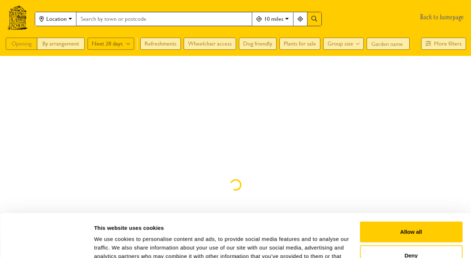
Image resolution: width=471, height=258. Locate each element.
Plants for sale (300, 43)
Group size (343, 43)
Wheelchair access (210, 43)
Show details (110, 244)
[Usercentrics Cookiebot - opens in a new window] (46, 244)
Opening (21, 43)
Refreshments (160, 43)
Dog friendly (257, 43)
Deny (411, 214)
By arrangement (60, 43)
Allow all (411, 191)
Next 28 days (111, 43)
